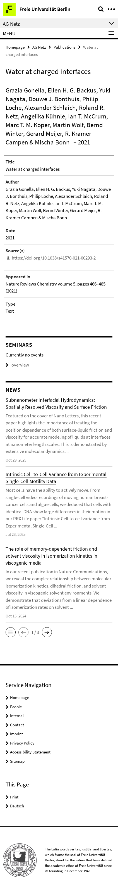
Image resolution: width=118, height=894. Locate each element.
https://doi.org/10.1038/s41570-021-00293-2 (54, 258)
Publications (64, 47)
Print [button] (14, 797)
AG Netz (39, 47)
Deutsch (17, 806)
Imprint (16, 733)
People (16, 706)
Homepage (15, 47)
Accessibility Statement (30, 752)
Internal (17, 715)
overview (17, 365)
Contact (17, 724)
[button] (11, 632)
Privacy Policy (22, 743)
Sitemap (17, 761)
